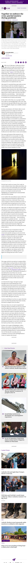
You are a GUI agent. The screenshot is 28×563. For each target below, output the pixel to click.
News (2, 469)
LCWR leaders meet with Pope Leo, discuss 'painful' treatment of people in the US (15, 391)
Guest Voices (5, 540)
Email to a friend (23, 62)
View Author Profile (9, 55)
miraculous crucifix (16, 269)
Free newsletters (23, 8)
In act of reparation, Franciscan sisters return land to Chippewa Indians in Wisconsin (14, 440)
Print (26, 62)
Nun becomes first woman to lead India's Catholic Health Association (15, 367)
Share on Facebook (18, 62)
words (2, 234)
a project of (14, 2)
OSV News (3, 500)
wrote (11, 72)
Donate (18, 8)
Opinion (3, 543)
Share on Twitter (21, 62)
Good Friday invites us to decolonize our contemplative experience (14, 415)
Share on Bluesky (16, 62)
